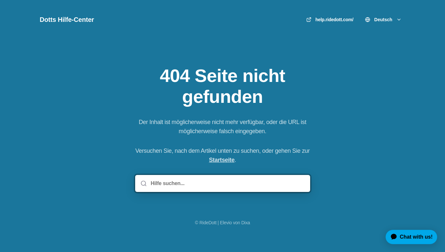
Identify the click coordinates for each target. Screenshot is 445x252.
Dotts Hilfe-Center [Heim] (67, 19)
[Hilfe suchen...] (227, 183)
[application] (409, 237)
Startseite (221, 160)
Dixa (245, 222)
